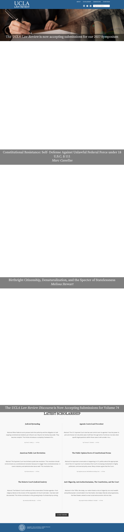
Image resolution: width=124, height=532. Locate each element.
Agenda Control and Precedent (91, 424)
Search (108, 6)
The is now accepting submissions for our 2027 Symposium (62, 37)
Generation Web (40, 528)
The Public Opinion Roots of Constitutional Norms (91, 453)
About (79, 1)
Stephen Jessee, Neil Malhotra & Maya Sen (88, 471)
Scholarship (87, 1)
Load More (62, 515)
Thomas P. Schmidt (89, 442)
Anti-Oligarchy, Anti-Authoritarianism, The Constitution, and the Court (91, 482)
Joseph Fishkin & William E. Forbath (88, 500)
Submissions (97, 1)
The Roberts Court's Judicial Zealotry (32, 482)
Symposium (106, 1)
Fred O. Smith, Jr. (30, 442)
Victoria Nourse (30, 471)
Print (38, 442)
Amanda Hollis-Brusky (30, 500)
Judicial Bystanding (32, 424)
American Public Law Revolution (32, 453)
